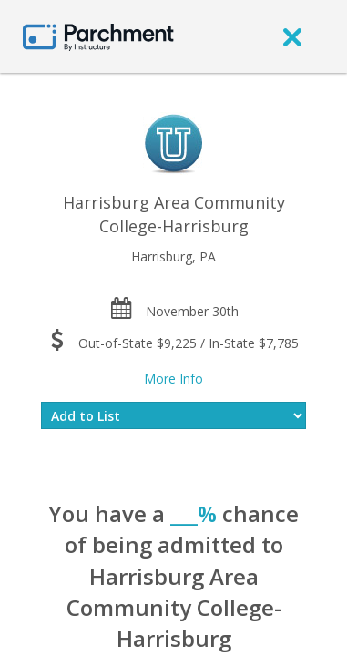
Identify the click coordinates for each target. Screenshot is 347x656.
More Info (173, 378)
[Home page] (98, 36)
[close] (292, 36)
